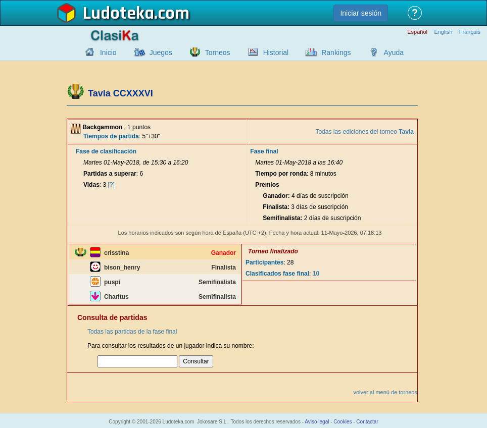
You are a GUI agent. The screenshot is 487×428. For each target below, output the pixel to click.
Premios (267, 184)
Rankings (336, 52)
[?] (111, 184)
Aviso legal (317, 421)
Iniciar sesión (360, 13)
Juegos (161, 52)
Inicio (108, 52)
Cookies (342, 421)
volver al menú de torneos (385, 392)
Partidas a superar (109, 173)
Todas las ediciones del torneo (364, 131)
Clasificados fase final (277, 273)
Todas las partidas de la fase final (132, 331)
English (443, 32)
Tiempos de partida (111, 136)
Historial (276, 52)
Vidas (91, 184)
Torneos (217, 52)
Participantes (264, 262)
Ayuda (394, 52)
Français (469, 32)
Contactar (367, 421)
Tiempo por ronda (281, 173)
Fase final (264, 151)
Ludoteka (118, 14)
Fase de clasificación (106, 151)
